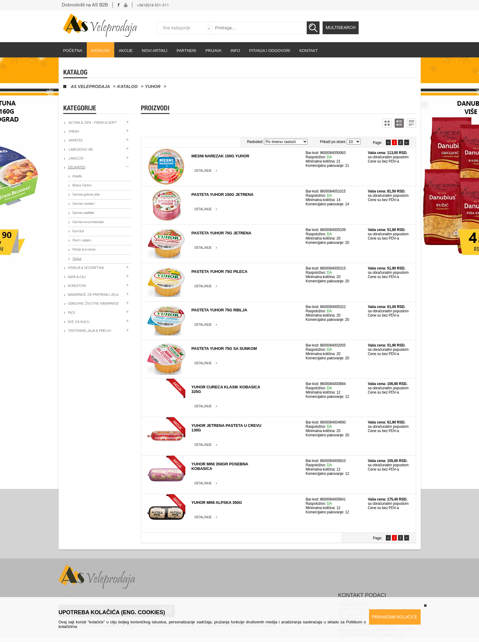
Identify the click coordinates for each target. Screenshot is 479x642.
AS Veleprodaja (90, 86)
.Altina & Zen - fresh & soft (92, 123)
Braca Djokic (82, 185)
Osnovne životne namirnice (93, 304)
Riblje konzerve (83, 249)
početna (72, 50)
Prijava (213, 50)
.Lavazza (75, 158)
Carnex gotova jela (86, 194)
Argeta (77, 176)
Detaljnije (203, 170)
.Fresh (73, 132)
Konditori (77, 286)
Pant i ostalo (81, 240)
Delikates (76, 167)
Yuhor (153, 86)
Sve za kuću (79, 322)
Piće (71, 313)
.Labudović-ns (80, 150)
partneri (186, 50)
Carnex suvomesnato (88, 222)
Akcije (126, 50)
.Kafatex (75, 140)
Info (235, 50)
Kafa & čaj (77, 277)
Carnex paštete (83, 213)
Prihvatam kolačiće (395, 616)
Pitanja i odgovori (269, 50)
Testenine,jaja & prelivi (89, 331)
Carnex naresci (83, 204)
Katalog (100, 50)
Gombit (78, 231)
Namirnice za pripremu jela (93, 295)
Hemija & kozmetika (86, 268)
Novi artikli (154, 50)
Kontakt (308, 50)
